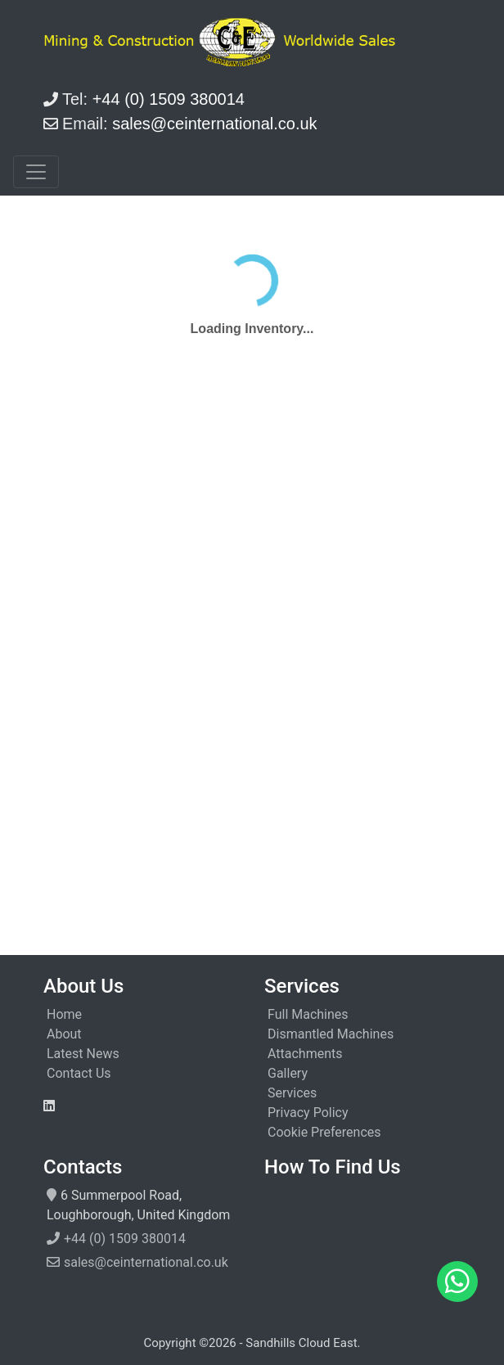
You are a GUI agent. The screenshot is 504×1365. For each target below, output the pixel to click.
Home (64, 1014)
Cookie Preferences (324, 1132)
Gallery (288, 1073)
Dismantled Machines (331, 1034)
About (64, 1034)
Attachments (305, 1053)
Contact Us (79, 1073)
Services (292, 1093)
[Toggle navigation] (36, 171)
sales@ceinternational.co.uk (146, 1262)
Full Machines (308, 1014)
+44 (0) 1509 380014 (125, 1238)
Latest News (83, 1053)
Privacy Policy (308, 1112)
